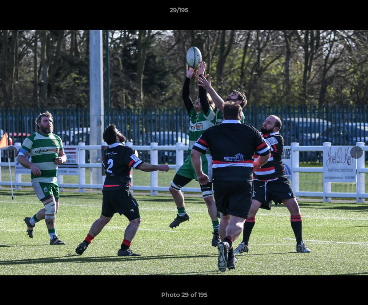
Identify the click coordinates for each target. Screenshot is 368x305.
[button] (332, 12)
